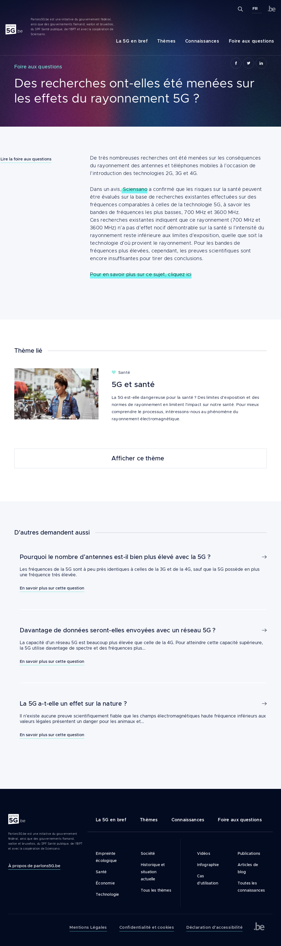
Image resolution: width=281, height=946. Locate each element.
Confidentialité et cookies (146, 927)
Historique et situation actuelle (153, 871)
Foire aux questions (251, 41)
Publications (249, 853)
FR (255, 8)
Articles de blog (248, 868)
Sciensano (134, 215)
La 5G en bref (132, 41)
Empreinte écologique (106, 857)
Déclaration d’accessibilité (214, 927)
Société (148, 853)
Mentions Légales (88, 927)
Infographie (208, 864)
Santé (101, 871)
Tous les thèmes (156, 890)
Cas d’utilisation (207, 879)
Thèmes (166, 41)
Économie (105, 883)
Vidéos (203, 853)
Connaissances (202, 41)
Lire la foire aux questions (26, 159)
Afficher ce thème (137, 458)
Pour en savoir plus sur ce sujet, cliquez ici (141, 300)
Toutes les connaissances (251, 887)
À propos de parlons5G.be (34, 865)
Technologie (107, 894)
